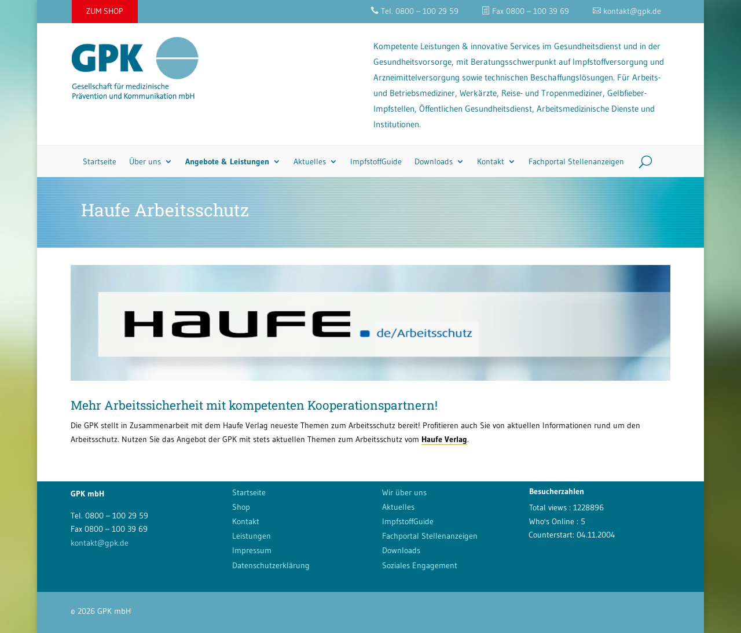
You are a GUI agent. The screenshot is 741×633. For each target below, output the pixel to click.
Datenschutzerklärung (271, 565)
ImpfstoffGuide (376, 161)
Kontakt (490, 161)
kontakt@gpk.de (100, 543)
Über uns (145, 161)
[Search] (641, 161)
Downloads (433, 161)
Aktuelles (310, 161)
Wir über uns (404, 492)
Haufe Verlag (444, 439)
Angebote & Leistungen (227, 161)
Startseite (99, 161)
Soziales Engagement (419, 565)
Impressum (252, 550)
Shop (241, 507)
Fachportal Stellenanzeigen (576, 161)
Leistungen (251, 536)
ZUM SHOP (104, 11)
